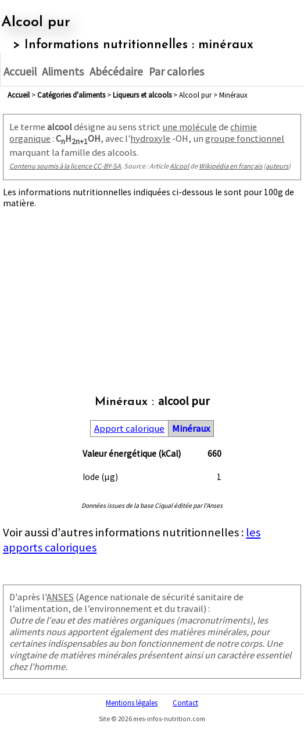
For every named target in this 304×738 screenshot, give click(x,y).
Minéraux (191, 428)
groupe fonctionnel (244, 138)
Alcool (179, 166)
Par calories (176, 71)
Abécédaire (116, 71)
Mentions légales (132, 702)
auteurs (277, 166)
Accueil (20, 71)
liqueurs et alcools (142, 94)
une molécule (189, 126)
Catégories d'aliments (71, 94)
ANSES (60, 597)
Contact (185, 702)
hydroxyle (150, 138)
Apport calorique (129, 428)
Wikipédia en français (230, 166)
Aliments (63, 71)
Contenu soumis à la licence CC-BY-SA (65, 166)
